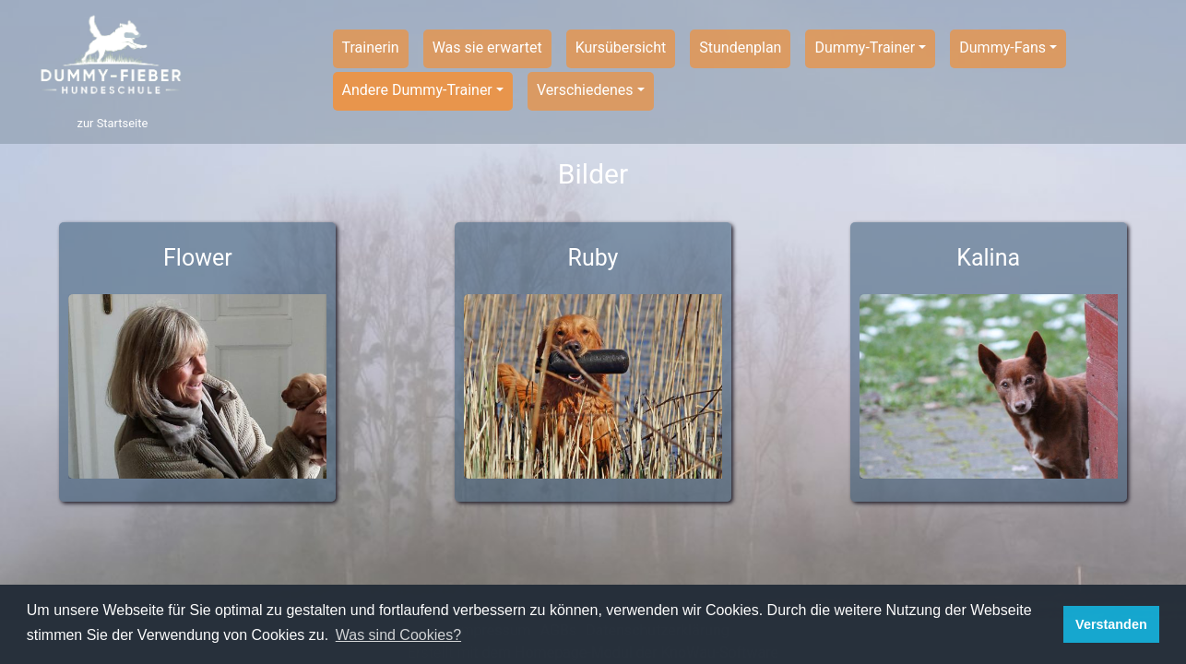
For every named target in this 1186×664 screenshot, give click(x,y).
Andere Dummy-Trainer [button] (417, 90)
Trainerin (370, 47)
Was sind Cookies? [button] (398, 635)
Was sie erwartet (487, 47)
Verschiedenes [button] (585, 90)
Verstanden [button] (1111, 624)
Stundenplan (740, 47)
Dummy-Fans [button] (1002, 47)
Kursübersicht (621, 47)
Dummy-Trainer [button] (864, 47)
